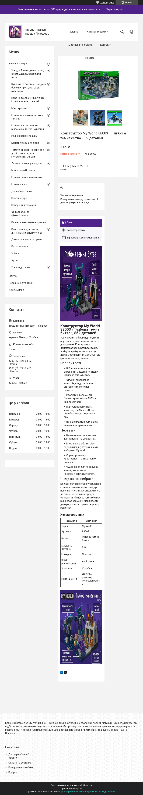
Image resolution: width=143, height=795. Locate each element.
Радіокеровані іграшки (24, 135)
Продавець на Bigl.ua (71, 788)
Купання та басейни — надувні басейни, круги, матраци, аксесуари (28, 87)
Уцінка (15, 253)
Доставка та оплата (80, 44)
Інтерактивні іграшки (23, 170)
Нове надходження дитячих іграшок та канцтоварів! (27, 100)
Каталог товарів (96, 31)
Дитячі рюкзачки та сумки (26, 239)
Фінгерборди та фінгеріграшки (20, 214)
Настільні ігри (19, 198)
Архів (14, 260)
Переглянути (114, 9)
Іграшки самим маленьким (26, 177)
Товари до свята (20, 267)
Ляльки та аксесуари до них (27, 163)
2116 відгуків (107, 2)
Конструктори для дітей (25, 142)
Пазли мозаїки (19, 246)
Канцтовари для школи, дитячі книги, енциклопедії (26, 231)
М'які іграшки (19, 108)
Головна (73, 31)
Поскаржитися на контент (75, 791)
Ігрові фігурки (19, 184)
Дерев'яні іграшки (21, 191)
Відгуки (13, 275)
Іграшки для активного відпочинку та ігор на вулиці (27, 127)
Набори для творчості (24, 205)
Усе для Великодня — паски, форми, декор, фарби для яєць (27, 74)
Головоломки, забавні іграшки (28, 222)
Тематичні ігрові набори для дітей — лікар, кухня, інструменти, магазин (27, 153)
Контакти (105, 44)
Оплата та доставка (20, 762)
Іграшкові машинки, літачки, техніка (27, 117)
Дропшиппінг (16, 289)
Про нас (89, 57)
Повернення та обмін (21, 282)
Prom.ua (88, 785)
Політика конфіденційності (102, 791)
